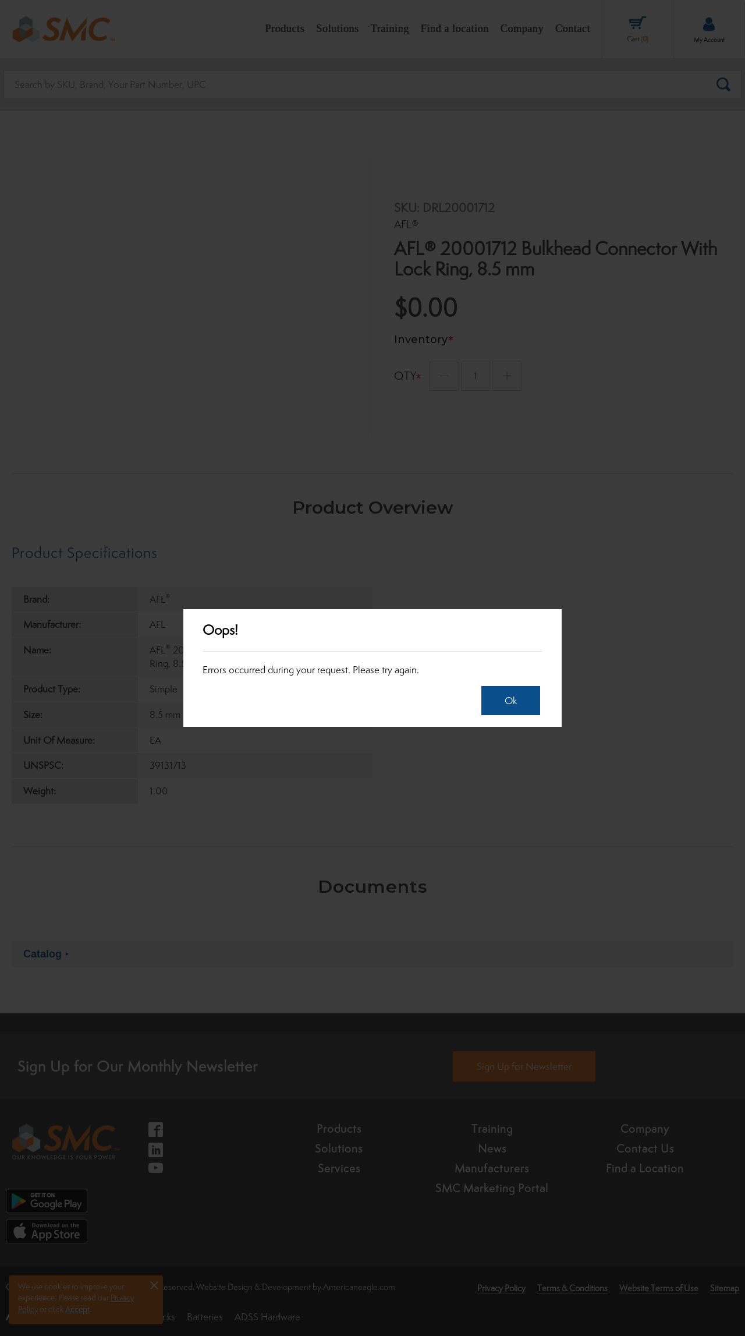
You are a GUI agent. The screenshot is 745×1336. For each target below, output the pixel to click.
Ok (511, 700)
